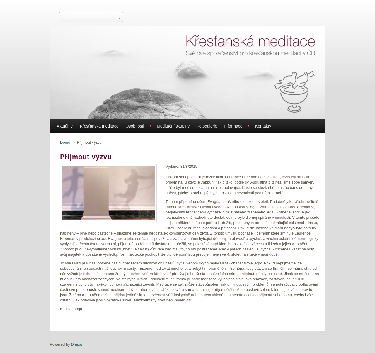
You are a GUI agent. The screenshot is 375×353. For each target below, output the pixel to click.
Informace (233, 126)
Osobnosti (135, 126)
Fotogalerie (207, 126)
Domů (65, 142)
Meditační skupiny (173, 126)
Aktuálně (65, 126)
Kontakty (263, 126)
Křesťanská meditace (99, 126)
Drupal (76, 344)
